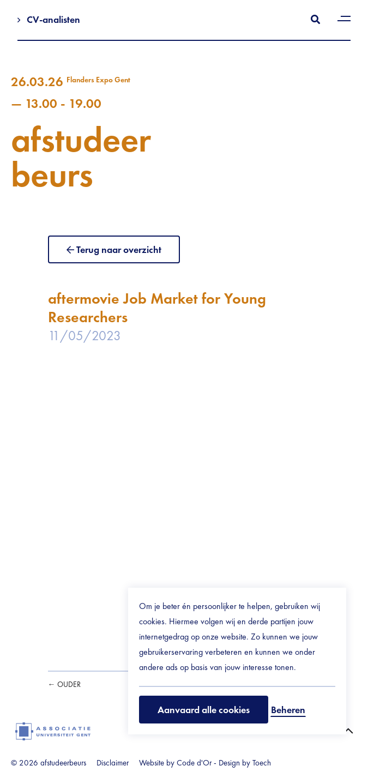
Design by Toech (245, 762)
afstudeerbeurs (184, 133)
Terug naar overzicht (118, 249)
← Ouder (64, 684)
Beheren (288, 709)
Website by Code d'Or (175, 762)
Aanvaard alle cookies (204, 709)
